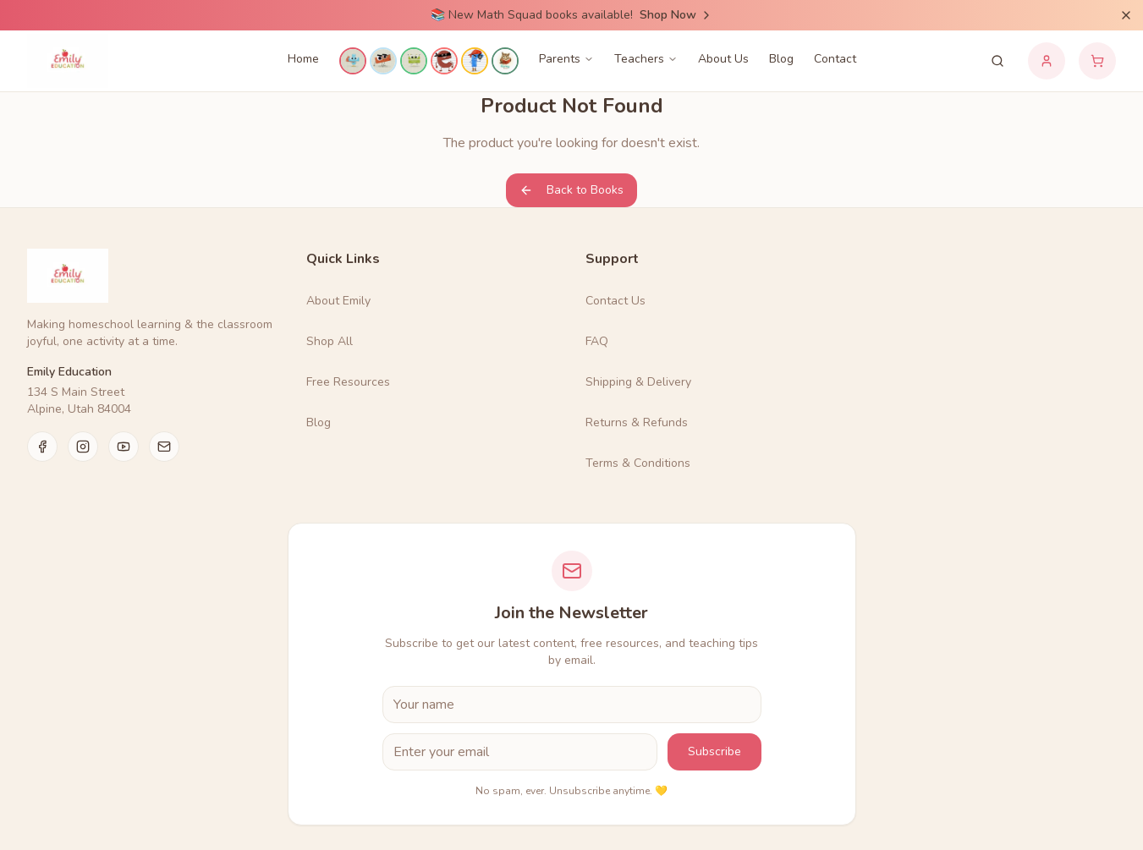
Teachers (646, 59)
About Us (723, 59)
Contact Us (615, 301)
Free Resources (348, 382)
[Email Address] (519, 751)
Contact (835, 59)
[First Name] (571, 704)
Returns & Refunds (636, 422)
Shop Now (676, 15)
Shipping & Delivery (638, 382)
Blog (781, 59)
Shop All (329, 341)
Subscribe (714, 751)
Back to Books (571, 190)
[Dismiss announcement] (1126, 15)
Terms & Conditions (637, 463)
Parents (566, 59)
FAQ (596, 341)
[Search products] (997, 61)
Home (303, 59)
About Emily (338, 301)
